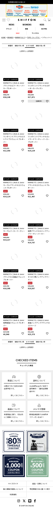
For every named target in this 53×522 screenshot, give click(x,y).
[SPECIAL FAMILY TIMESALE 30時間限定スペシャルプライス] (14, 441)
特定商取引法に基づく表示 (40, 489)
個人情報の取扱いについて (13, 489)
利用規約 (13, 494)
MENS (11, 24)
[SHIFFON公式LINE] (30, 501)
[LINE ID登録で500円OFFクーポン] (37, 466)
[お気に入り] (8, 20)
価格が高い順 (40, 45)
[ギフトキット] (37, 441)
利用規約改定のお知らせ (26, 2)
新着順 (10, 45)
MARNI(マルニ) (20, 37)
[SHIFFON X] (24, 501)
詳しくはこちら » (17, 395)
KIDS (42, 24)
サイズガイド (13, 483)
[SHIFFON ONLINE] (26, 20)
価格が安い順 (19, 45)
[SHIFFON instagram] (19, 501)
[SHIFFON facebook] (34, 501)
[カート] (49, 20)
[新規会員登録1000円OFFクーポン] (14, 466)
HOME (3, 37)
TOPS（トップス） (33, 37)
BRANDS (10, 37)
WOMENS (27, 24)
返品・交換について (39, 483)
